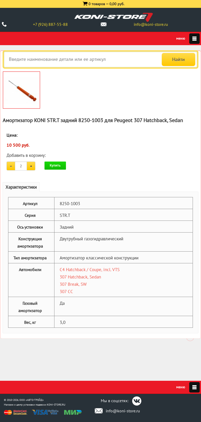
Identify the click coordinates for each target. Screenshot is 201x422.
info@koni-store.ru (151, 24)
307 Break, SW (73, 284)
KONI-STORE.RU (56, 404)
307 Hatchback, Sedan (80, 277)
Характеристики (21, 187)
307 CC (66, 291)
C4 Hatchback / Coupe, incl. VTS (90, 269)
